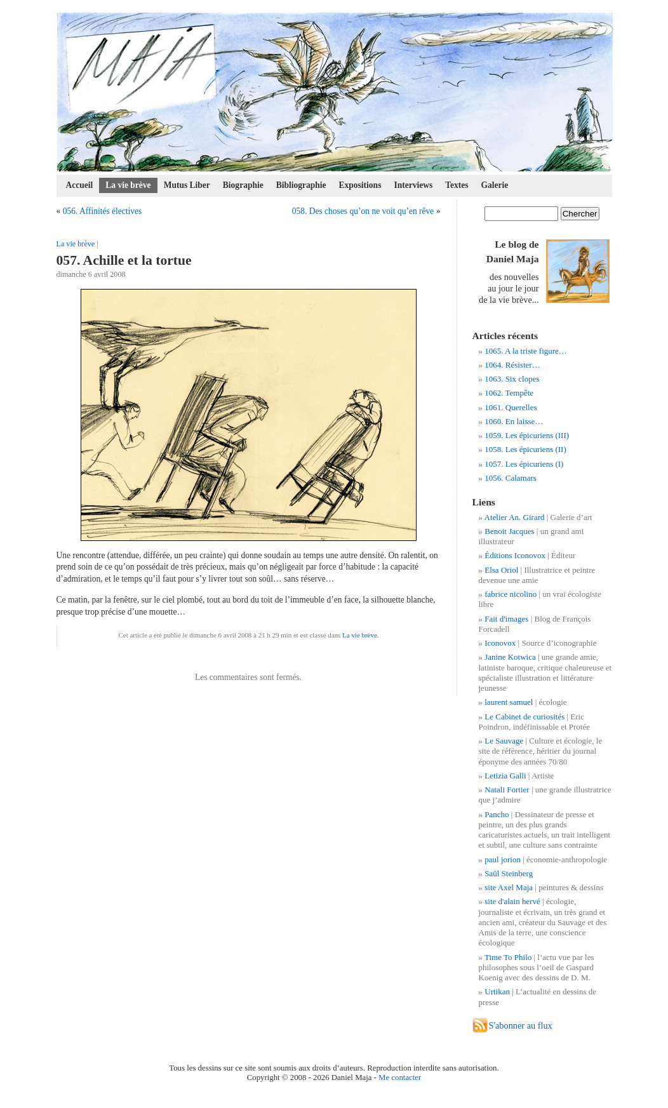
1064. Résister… (512, 365)
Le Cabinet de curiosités (524, 716)
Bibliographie (301, 185)
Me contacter (399, 1077)
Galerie (495, 185)
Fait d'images (506, 619)
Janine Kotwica (510, 657)
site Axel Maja (508, 887)
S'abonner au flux (520, 1025)
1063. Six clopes (511, 379)
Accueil (79, 185)
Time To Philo (507, 957)
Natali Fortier (506, 789)
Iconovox (500, 643)
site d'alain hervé (512, 901)
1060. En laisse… (513, 421)
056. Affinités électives (102, 211)
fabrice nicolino (510, 594)
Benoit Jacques (509, 531)
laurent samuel (508, 702)
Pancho (496, 814)
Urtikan (497, 991)
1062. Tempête (508, 392)
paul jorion (502, 859)
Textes (456, 185)
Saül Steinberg (508, 873)
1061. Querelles (510, 407)
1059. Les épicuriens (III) (526, 435)
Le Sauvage (503, 740)
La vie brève (127, 185)
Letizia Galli (505, 775)
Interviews (413, 185)
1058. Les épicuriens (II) (525, 449)
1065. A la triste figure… (525, 351)
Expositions (360, 185)
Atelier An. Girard (514, 517)
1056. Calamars (510, 478)
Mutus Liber (187, 185)
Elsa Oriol (501, 570)
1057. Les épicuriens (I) (523, 464)
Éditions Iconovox (514, 555)
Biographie (243, 185)
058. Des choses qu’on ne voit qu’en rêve (363, 211)
